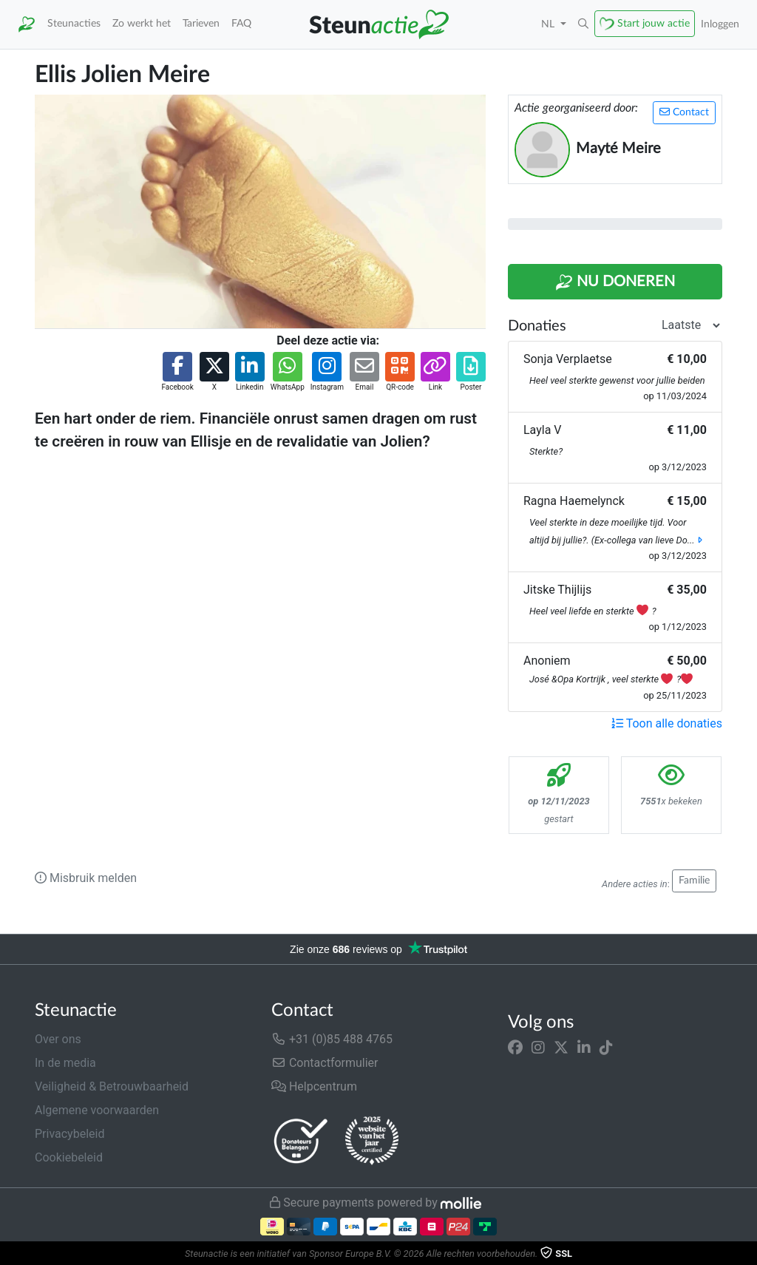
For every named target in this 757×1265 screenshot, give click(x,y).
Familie (694, 880)
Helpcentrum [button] (314, 1086)
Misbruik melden (86, 878)
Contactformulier (324, 1063)
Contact (684, 112)
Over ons (58, 1039)
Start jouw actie (653, 23)
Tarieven (201, 23)
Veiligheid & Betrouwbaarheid (112, 1086)
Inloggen (720, 24)
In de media (65, 1063)
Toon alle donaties (666, 723)
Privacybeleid (69, 1134)
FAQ (241, 23)
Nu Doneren (615, 282)
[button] (583, 24)
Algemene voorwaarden (97, 1110)
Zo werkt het (141, 23)
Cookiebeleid (69, 1157)
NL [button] (549, 24)
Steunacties (74, 23)
